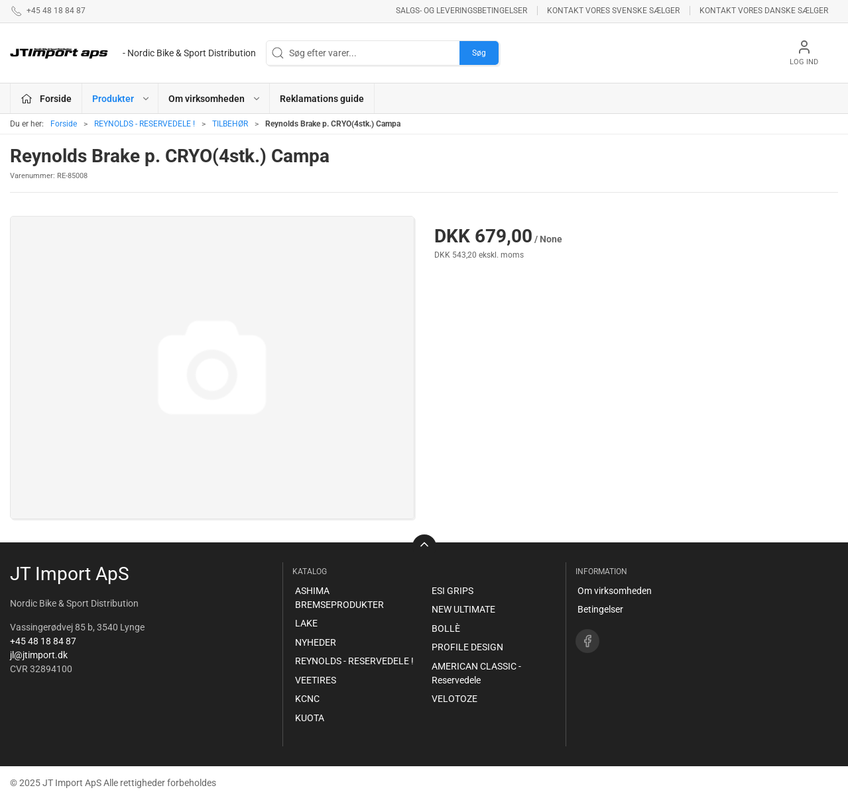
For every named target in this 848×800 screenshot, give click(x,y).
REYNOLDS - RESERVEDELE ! (144, 123)
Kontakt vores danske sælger (763, 10)
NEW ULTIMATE (463, 609)
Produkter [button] (121, 98)
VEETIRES (315, 680)
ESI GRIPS (452, 590)
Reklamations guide (322, 98)
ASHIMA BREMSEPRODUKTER (339, 597)
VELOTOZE (454, 698)
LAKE (306, 623)
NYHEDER (315, 642)
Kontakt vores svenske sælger (613, 10)
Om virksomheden (614, 590)
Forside (63, 123)
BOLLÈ (446, 628)
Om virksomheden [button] (214, 98)
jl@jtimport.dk (39, 655)
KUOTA (309, 718)
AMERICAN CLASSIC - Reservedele (476, 673)
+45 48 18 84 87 (43, 641)
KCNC (307, 698)
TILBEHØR (230, 123)
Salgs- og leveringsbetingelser (461, 10)
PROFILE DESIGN (467, 647)
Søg (479, 53)
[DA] (133, 52)
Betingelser (600, 609)
